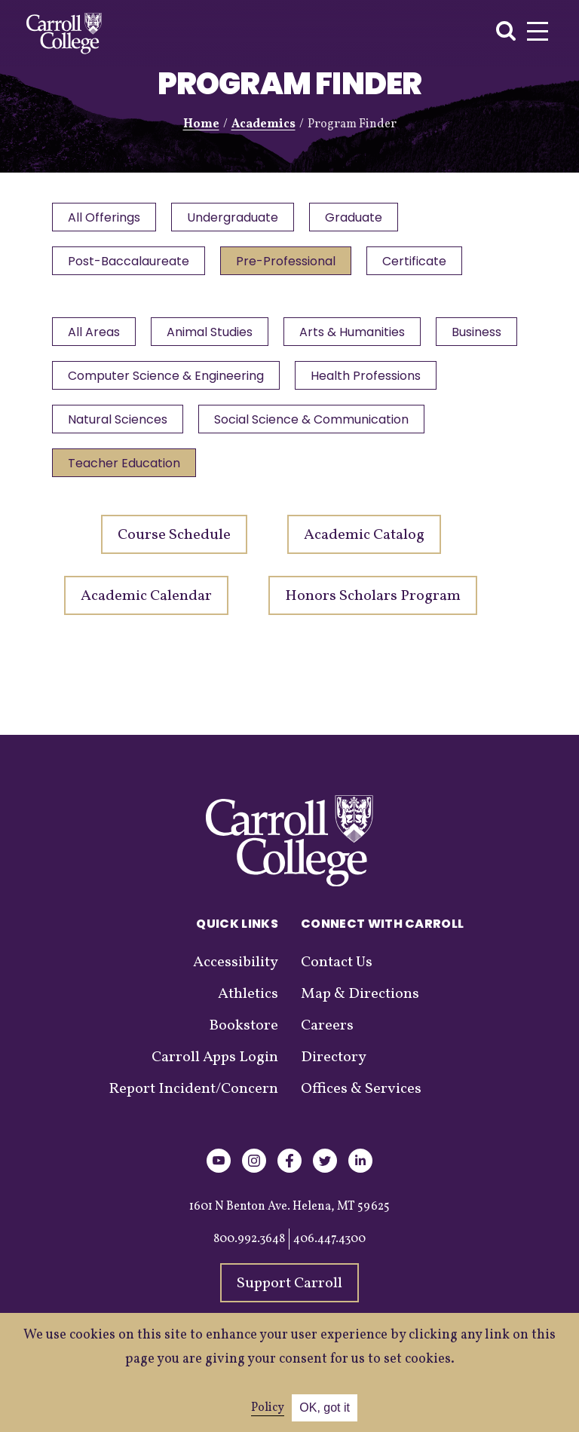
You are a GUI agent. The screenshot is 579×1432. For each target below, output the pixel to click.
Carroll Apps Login (215, 1066)
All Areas (95, 335)
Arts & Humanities (356, 335)
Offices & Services (361, 1098)
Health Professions (124, 426)
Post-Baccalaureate (129, 263)
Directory (333, 1066)
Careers (327, 1034)
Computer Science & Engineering (265, 381)
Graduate (357, 218)
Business (93, 381)
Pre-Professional (288, 263)
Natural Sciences (276, 426)
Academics (263, 124)
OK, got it (324, 1407)
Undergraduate (234, 218)
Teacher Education (367, 471)
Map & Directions (360, 1003)
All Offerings (105, 218)
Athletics (248, 1003)
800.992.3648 (249, 1248)
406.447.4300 (329, 1248)
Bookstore (243, 1034)
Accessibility (235, 971)
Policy (267, 1407)
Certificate (418, 263)
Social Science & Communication (166, 471)
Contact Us (336, 971)
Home (201, 124)
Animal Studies (212, 335)
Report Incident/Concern (193, 1098)
